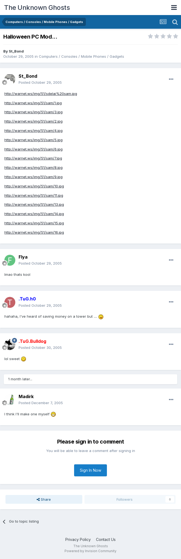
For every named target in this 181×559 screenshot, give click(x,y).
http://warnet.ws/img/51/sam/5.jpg (33, 140)
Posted (40, 82)
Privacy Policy (78, 539)
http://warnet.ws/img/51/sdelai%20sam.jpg (40, 93)
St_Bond (16, 51)
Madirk (26, 396)
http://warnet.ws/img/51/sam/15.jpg (34, 223)
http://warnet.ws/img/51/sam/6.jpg (33, 149)
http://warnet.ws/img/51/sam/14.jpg (34, 214)
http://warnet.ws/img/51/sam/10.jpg (34, 186)
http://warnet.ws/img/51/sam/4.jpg (33, 130)
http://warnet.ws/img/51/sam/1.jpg (33, 103)
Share (44, 499)
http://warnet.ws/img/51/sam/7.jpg (33, 158)
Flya (23, 257)
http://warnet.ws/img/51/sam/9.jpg (33, 177)
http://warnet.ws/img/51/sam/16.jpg (34, 232)
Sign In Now (90, 470)
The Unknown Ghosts (37, 7)
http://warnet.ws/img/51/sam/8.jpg (33, 167)
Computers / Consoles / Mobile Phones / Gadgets (81, 56)
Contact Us (106, 539)
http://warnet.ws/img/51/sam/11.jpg (33, 195)
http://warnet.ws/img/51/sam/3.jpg (33, 112)
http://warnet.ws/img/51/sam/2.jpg (33, 121)
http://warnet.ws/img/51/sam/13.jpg (34, 204)
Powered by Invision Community (90, 551)
